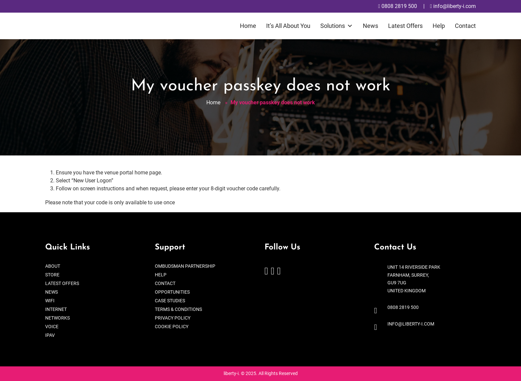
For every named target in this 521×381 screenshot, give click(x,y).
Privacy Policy (172, 318)
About (52, 266)
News (370, 25)
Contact (465, 25)
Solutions (336, 25)
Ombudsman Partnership (185, 266)
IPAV (50, 335)
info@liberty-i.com (453, 6)
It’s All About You (288, 25)
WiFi (49, 300)
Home (248, 25)
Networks (57, 318)
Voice (51, 326)
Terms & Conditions (178, 309)
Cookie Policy (171, 326)
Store (52, 274)
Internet (56, 309)
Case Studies (170, 300)
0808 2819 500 (397, 6)
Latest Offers (405, 25)
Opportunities (172, 292)
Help (439, 25)
